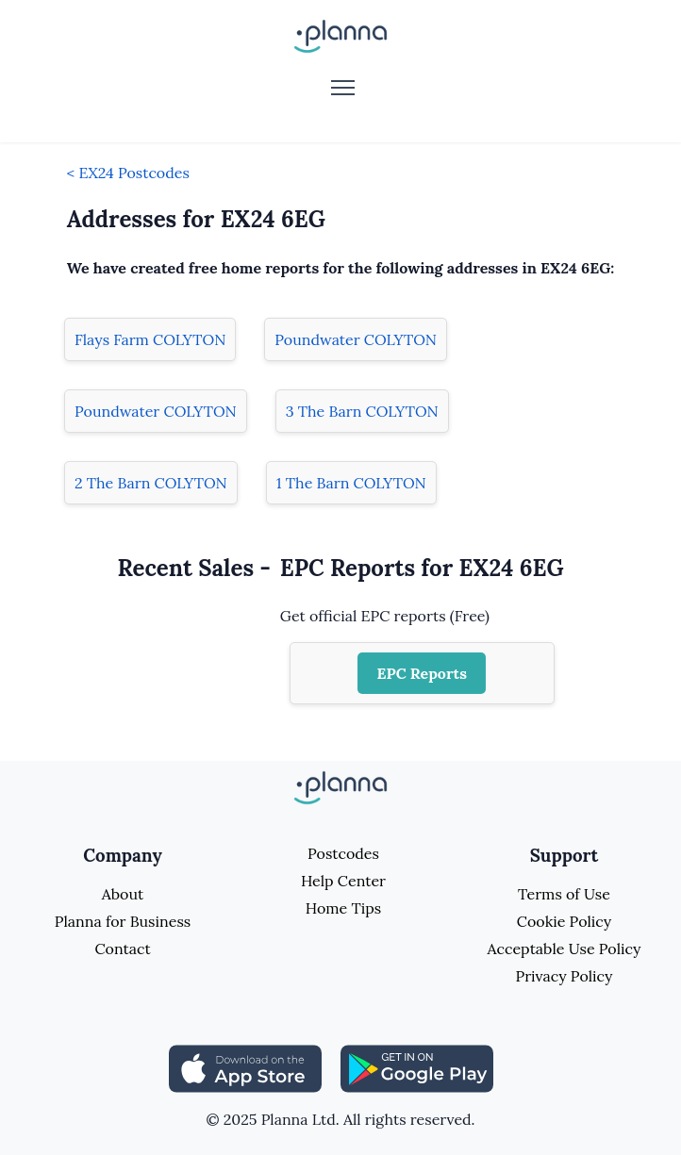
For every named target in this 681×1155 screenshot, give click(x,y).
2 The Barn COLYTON (151, 482)
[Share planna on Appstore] (245, 1067)
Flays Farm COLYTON (150, 339)
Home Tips (343, 908)
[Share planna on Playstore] (416, 1067)
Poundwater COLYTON (355, 339)
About (122, 893)
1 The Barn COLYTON (351, 482)
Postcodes (343, 853)
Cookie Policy (564, 921)
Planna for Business (123, 921)
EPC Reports (421, 673)
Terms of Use (564, 893)
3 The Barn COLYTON (362, 411)
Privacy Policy (563, 975)
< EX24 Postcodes (128, 172)
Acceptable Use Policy (564, 948)
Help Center (343, 880)
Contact (122, 948)
